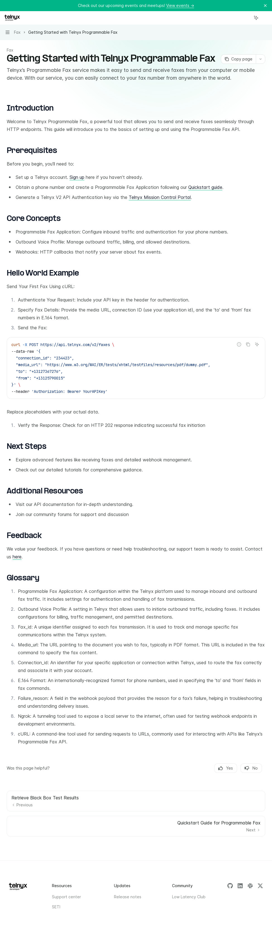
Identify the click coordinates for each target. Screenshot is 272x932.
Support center (66, 896)
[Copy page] (238, 59)
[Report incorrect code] (239, 344)
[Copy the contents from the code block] (248, 344)
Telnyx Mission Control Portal (160, 197)
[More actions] (265, 18)
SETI (56, 906)
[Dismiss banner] (265, 5)
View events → (180, 5)
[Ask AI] (257, 344)
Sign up (77, 177)
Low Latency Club (189, 896)
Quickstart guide (205, 187)
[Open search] (245, 17)
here (17, 556)
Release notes (127, 896)
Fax (10, 50)
